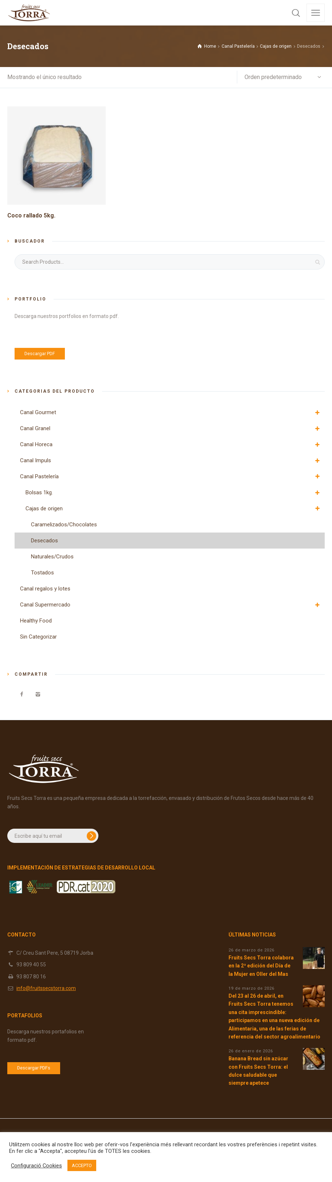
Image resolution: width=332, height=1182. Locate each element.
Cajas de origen (276, 46)
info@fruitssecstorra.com (46, 988)
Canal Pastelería (238, 46)
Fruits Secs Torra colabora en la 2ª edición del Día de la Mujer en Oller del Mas (261, 966)
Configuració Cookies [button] (36, 1165)
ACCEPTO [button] (82, 1165)
